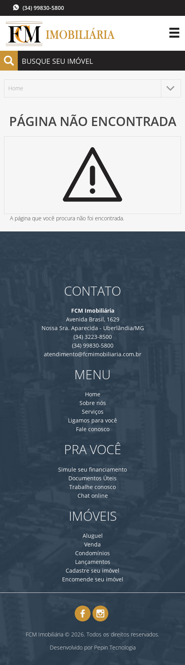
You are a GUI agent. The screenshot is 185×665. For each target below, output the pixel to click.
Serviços (93, 411)
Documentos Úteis (92, 478)
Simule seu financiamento (92, 469)
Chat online (92, 495)
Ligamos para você (92, 420)
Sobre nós (92, 403)
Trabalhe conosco (92, 487)
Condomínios (92, 553)
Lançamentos (92, 562)
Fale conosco (92, 429)
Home (92, 394)
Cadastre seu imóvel (92, 570)
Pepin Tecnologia (115, 647)
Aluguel (93, 535)
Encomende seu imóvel (92, 579)
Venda (92, 544)
